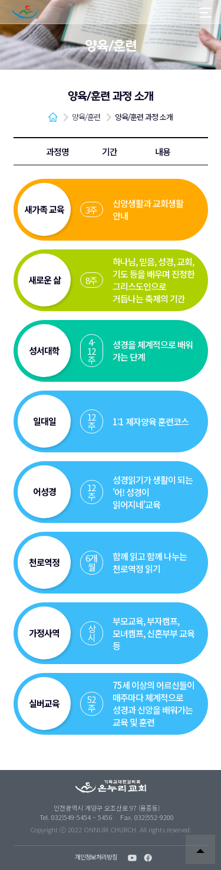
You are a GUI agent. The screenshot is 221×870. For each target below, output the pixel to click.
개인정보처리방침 (96, 857)
